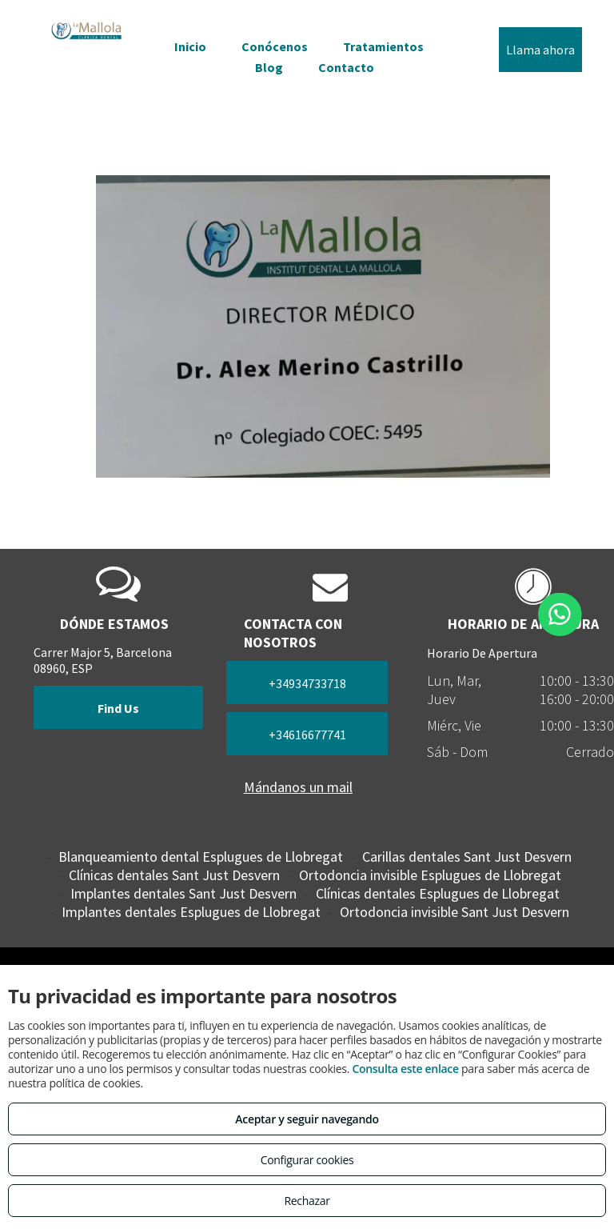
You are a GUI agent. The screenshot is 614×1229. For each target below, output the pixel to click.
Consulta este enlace (405, 1068)
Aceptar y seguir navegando (306, 1119)
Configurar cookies (307, 1159)
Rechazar (306, 1200)
